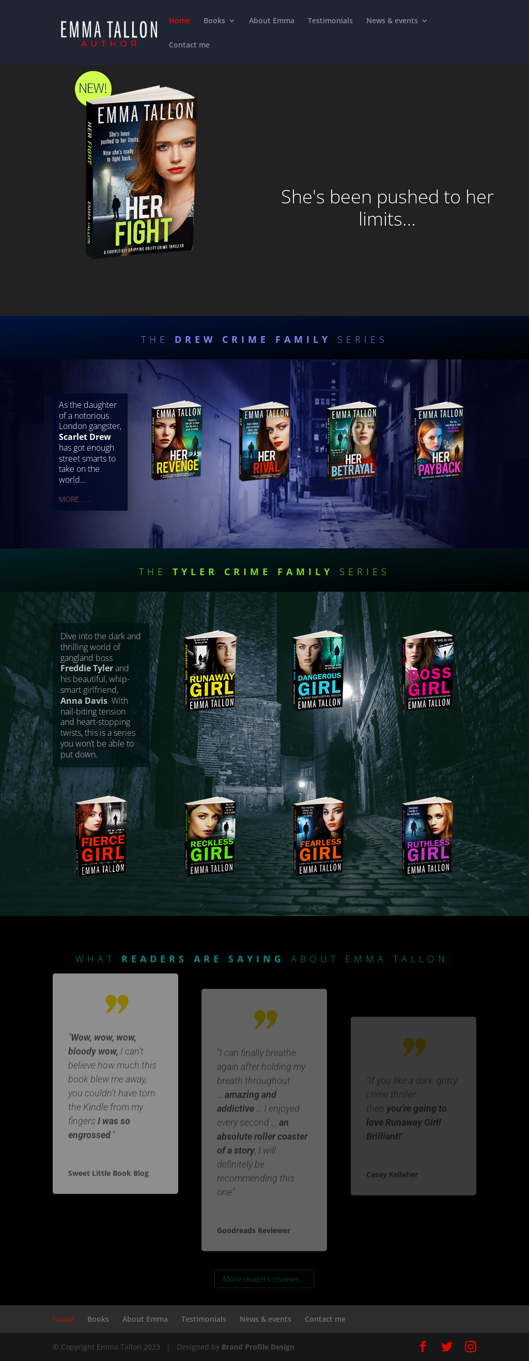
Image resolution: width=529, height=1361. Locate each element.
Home (179, 21)
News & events (392, 21)
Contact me (189, 45)
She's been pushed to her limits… (387, 207)
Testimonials (330, 21)
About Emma (271, 21)
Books (214, 21)
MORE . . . (74, 499)
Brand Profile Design (258, 1347)
